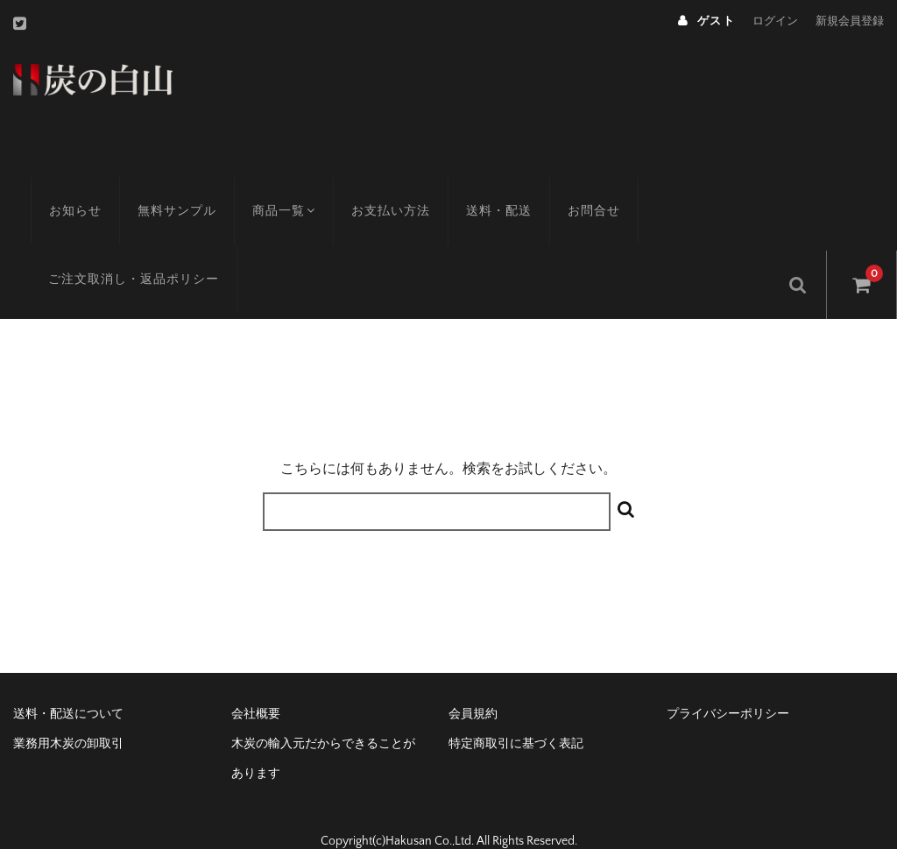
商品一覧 (268, 188)
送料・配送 (486, 188)
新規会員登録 (850, 21)
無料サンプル (159, 188)
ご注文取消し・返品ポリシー (116, 257)
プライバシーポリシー (728, 686)
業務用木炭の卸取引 (68, 716)
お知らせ (58, 188)
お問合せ (580, 188)
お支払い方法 (377, 188)
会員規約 (473, 686)
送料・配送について (68, 686)
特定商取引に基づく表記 (515, 716)
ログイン (775, 21)
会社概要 (255, 686)
